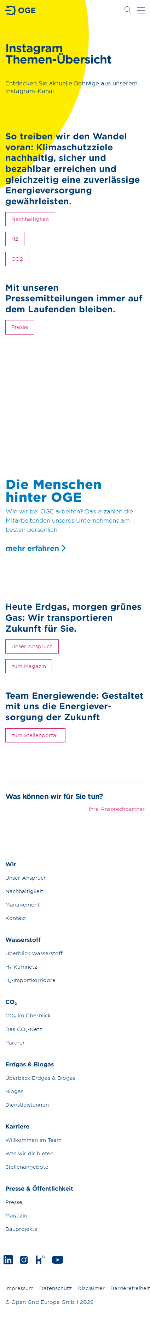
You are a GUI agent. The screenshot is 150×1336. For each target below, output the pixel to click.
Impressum (19, 1288)
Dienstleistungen (27, 1105)
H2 (14, 239)
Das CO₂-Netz (23, 1029)
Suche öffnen (128, 10)
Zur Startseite (20, 10)
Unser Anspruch (32, 646)
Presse (19, 327)
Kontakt (15, 918)
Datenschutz (55, 1288)
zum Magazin (28, 666)
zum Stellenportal (35, 735)
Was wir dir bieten (29, 1153)
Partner (15, 1043)
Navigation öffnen (141, 10)
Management (22, 905)
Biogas (14, 1091)
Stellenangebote (26, 1167)
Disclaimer (91, 1288)
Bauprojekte (21, 1229)
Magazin (16, 1215)
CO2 (17, 259)
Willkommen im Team (33, 1140)
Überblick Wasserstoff (34, 953)
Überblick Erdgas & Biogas (40, 1078)
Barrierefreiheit (130, 1288)
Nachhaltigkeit (30, 219)
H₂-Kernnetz (21, 967)
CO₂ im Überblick (28, 1015)
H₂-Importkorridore (30, 980)
